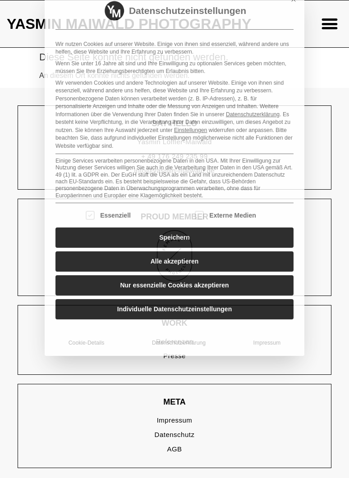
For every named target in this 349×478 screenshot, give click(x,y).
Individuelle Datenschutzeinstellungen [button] (174, 240)
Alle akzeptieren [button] (175, 192)
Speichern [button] (174, 169)
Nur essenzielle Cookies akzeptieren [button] (174, 216)
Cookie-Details (87, 274)
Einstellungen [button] (190, 62)
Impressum (267, 274)
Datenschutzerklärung (253, 46)
